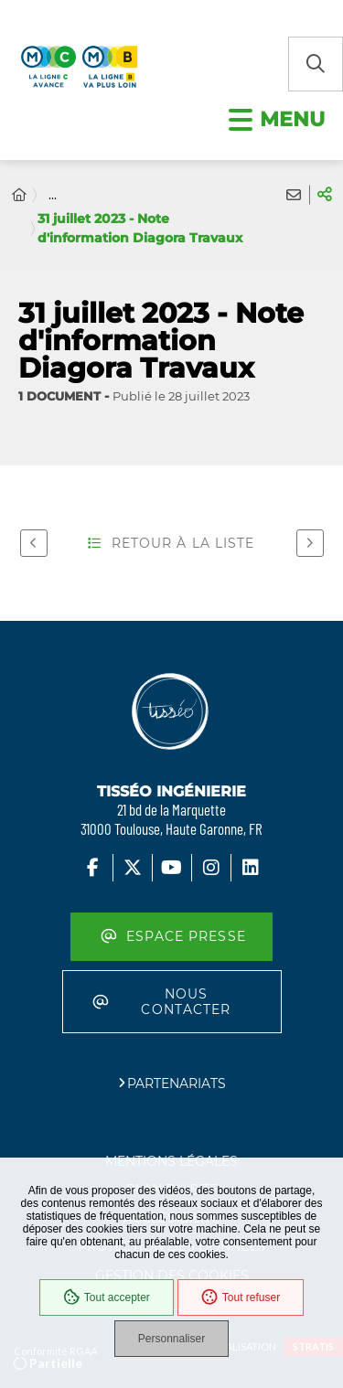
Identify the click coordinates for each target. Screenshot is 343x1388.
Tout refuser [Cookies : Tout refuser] (240, 1297)
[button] (315, 64)
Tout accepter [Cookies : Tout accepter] (106, 1297)
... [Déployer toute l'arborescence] (52, 195)
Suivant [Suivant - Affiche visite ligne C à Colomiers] (305, 542)
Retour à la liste (171, 543)
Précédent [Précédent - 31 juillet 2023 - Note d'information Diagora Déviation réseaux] (29, 542)
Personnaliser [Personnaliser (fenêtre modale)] (171, 1338)
